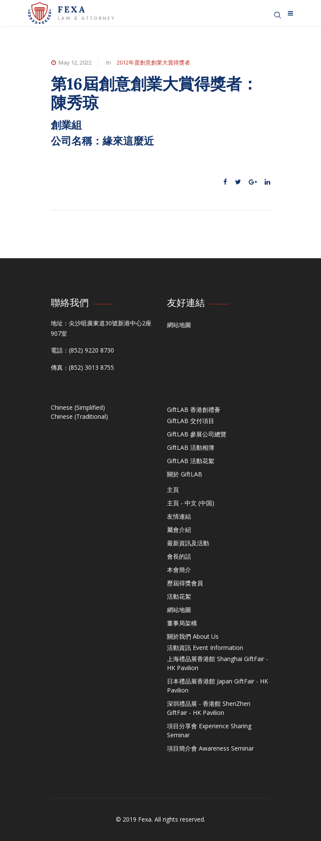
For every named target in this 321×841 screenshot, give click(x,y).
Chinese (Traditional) (79, 416)
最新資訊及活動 (188, 543)
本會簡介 (179, 570)
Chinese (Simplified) (78, 407)
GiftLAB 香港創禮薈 (193, 409)
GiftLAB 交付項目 (190, 421)
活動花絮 (179, 596)
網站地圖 (179, 325)
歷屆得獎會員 (185, 583)
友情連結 (179, 516)
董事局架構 (182, 623)
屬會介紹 (179, 530)
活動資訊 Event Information (205, 647)
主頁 (173, 489)
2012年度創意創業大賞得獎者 (153, 62)
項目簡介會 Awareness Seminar (210, 748)
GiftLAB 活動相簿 (190, 447)
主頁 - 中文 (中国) (190, 503)
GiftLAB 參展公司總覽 (196, 434)
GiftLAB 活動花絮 (190, 461)
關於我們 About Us (193, 636)
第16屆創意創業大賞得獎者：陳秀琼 (154, 93)
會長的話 (179, 556)
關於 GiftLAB (184, 474)
